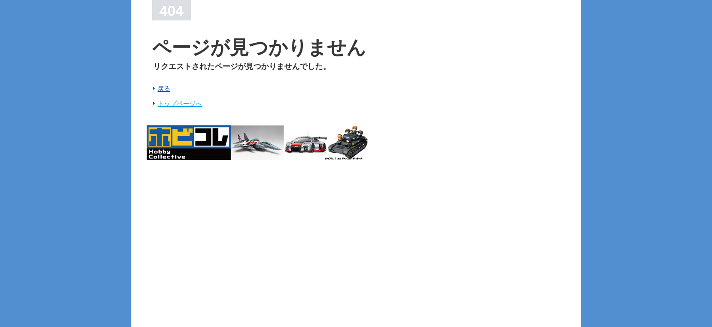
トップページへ (180, 103)
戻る (164, 88)
